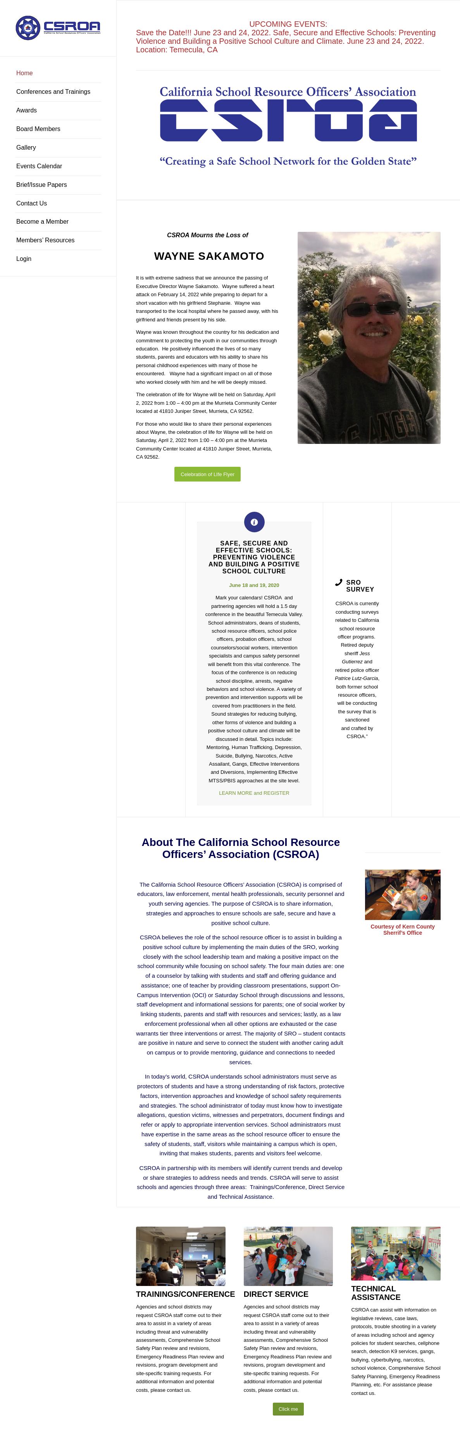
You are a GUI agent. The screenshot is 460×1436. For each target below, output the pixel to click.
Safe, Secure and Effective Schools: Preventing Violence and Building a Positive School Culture (254, 557)
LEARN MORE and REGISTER (254, 793)
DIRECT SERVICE (276, 1294)
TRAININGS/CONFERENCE (185, 1294)
